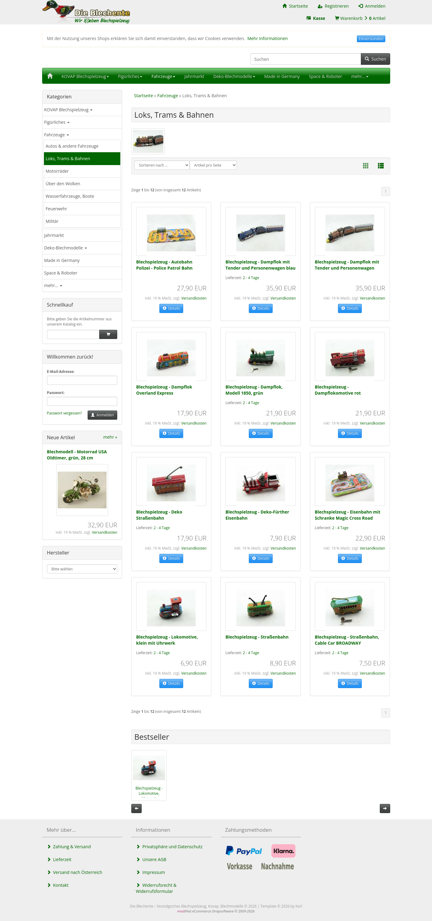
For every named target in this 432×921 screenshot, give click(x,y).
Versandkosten (104, 532)
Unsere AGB (151, 859)
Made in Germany (62, 260)
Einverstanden (371, 38)
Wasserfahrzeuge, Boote (70, 196)
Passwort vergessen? (64, 413)
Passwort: (56, 392)
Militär (52, 221)
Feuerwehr (56, 209)
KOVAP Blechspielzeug (68, 109)
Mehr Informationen (267, 38)
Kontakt (58, 885)
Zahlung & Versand (69, 846)
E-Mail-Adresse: (60, 371)
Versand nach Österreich (74, 872)
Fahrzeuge (56, 135)
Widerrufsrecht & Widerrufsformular (156, 888)
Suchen (375, 59)
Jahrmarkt (54, 235)
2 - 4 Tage (251, 277)
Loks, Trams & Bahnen (68, 158)
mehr (110, 437)
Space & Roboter (61, 273)
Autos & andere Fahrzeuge (72, 146)
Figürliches (57, 122)
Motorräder (57, 171)
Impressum (150, 872)
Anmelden (102, 415)
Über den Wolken (63, 183)
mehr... (53, 285)
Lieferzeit (59, 859)
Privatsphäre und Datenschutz (169, 846)
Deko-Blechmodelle (65, 248)
